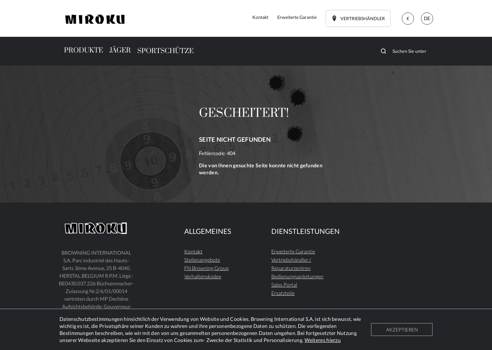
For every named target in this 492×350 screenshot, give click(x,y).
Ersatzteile (283, 293)
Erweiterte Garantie (293, 251)
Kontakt (193, 251)
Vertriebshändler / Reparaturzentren (291, 264)
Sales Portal (284, 285)
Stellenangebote (202, 260)
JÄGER (120, 50)
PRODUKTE (83, 50)
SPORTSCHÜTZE (165, 51)
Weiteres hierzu (323, 340)
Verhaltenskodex (202, 276)
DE (427, 18)
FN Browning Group (206, 268)
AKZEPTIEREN (402, 329)
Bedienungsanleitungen (297, 276)
